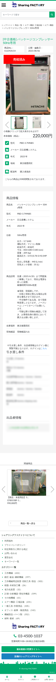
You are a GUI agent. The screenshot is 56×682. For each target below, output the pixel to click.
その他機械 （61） (13, 597)
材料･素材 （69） (12, 618)
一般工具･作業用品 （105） (17, 606)
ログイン (21, 678)
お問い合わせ (10, 553)
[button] (7, 125)
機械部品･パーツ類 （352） (17, 614)
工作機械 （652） (12, 573)
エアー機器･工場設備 (33, 25)
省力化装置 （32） (13, 589)
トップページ (6, 25)
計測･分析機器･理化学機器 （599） (21, 593)
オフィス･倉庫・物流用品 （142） (20, 610)
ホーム (7, 678)
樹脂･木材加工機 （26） (15, 585)
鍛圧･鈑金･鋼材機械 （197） (18, 577)
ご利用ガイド (34, 678)
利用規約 (8, 540)
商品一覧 (18, 25)
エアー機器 (49, 25)
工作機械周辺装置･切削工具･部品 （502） (24, 581)
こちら (44, 348)
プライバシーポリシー (14, 545)
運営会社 (8, 557)
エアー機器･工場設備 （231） (18, 602)
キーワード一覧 (11, 561)
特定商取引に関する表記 (15, 549)
